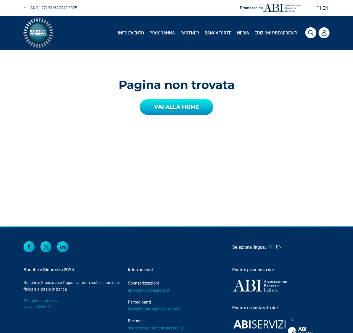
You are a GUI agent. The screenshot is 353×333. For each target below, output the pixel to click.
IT (317, 7)
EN (325, 7)
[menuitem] (131, 32)
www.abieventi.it (38, 306)
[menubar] (203, 32)
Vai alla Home (176, 107)
